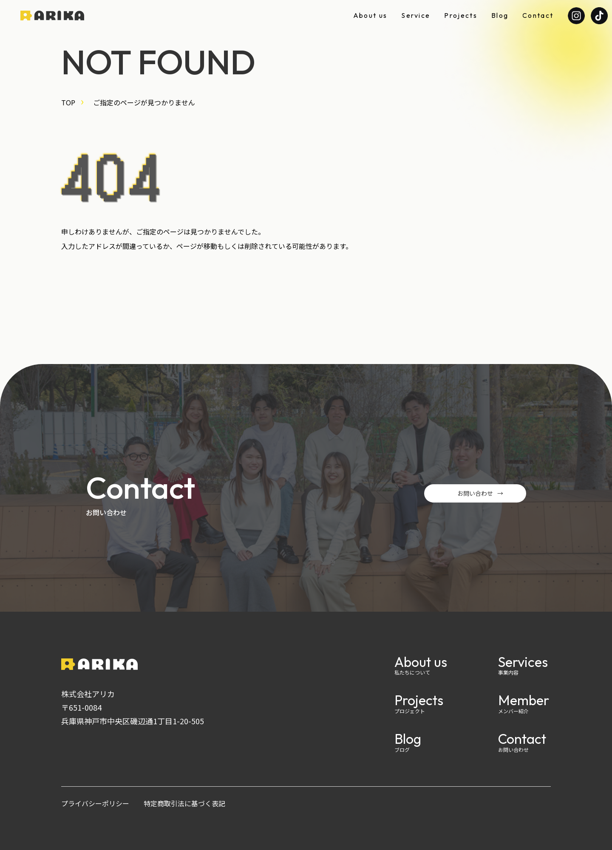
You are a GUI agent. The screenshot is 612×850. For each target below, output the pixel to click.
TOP (68, 102)
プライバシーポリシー (95, 803)
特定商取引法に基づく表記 (184, 803)
